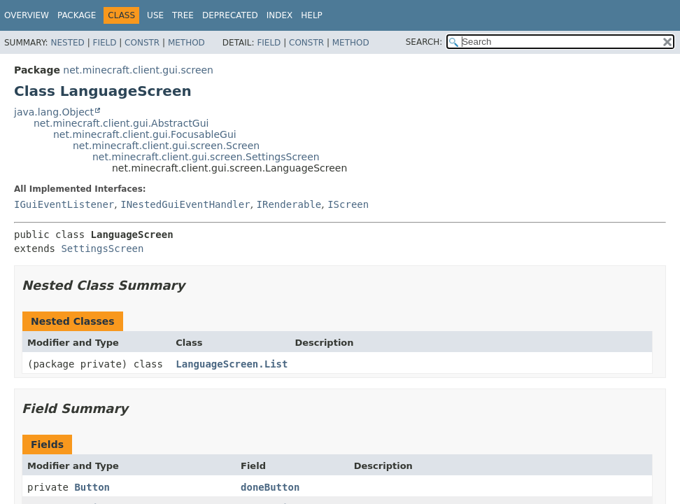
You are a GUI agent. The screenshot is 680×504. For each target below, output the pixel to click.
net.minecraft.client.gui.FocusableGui (144, 134)
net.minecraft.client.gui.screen (138, 70)
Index (280, 15)
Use (155, 15)
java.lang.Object (54, 112)
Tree (183, 15)
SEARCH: (424, 42)
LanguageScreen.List (232, 364)
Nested (67, 43)
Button (92, 487)
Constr (142, 43)
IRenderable (289, 204)
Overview (26, 15)
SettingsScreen (102, 248)
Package (76, 15)
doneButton (270, 487)
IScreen (348, 204)
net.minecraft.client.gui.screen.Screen (166, 145)
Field (104, 43)
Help (312, 15)
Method (186, 43)
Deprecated (230, 15)
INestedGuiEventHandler (185, 204)
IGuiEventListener (64, 204)
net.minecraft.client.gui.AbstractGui (121, 123)
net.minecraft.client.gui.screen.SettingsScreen (206, 156)
